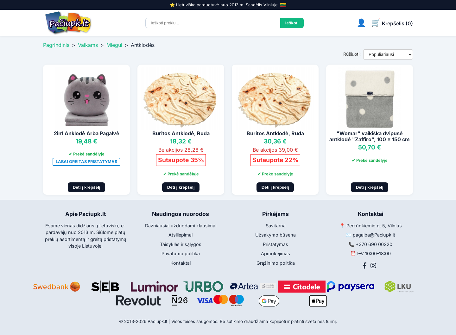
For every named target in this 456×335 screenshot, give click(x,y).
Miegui (114, 45)
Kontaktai (180, 263)
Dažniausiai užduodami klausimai (180, 225)
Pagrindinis (56, 45)
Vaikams (88, 45)
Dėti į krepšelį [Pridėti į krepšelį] (86, 187)
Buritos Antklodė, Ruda (181, 133)
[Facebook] (365, 265)
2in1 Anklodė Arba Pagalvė (86, 133)
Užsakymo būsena (275, 234)
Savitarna (276, 225)
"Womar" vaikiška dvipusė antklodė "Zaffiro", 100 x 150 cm (369, 136)
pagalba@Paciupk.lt (374, 234)
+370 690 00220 (374, 244)
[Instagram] (373, 265)
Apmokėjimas (275, 253)
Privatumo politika (181, 253)
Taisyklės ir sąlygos (180, 244)
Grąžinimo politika (275, 263)
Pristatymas (275, 244)
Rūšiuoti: (352, 54)
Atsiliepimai (180, 234)
